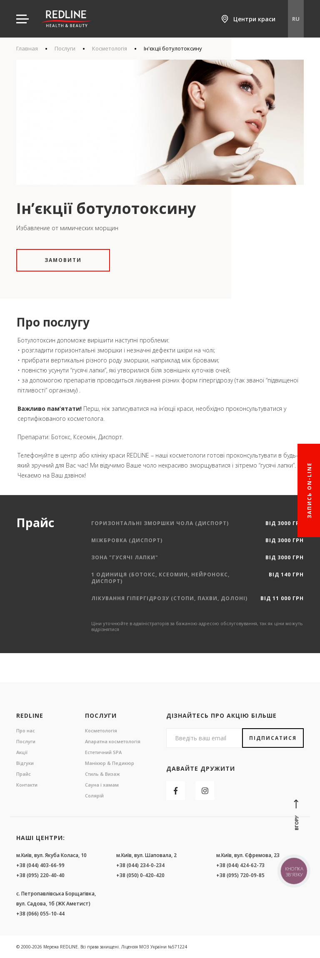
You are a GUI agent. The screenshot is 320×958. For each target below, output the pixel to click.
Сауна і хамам (102, 785)
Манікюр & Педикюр (109, 763)
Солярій (94, 795)
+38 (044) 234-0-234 (140, 865)
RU (296, 19)
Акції (22, 752)
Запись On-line (309, 490)
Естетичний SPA (103, 752)
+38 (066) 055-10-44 (40, 913)
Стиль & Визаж (102, 774)
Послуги (65, 48)
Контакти (27, 785)
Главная (27, 48)
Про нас (25, 730)
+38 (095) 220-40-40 (40, 875)
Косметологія (109, 48)
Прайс (23, 774)
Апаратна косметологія (112, 741)
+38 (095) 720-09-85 (240, 875)
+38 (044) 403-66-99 (40, 865)
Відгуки (25, 763)
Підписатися (273, 738)
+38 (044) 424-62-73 (240, 865)
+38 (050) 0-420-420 (140, 875)
